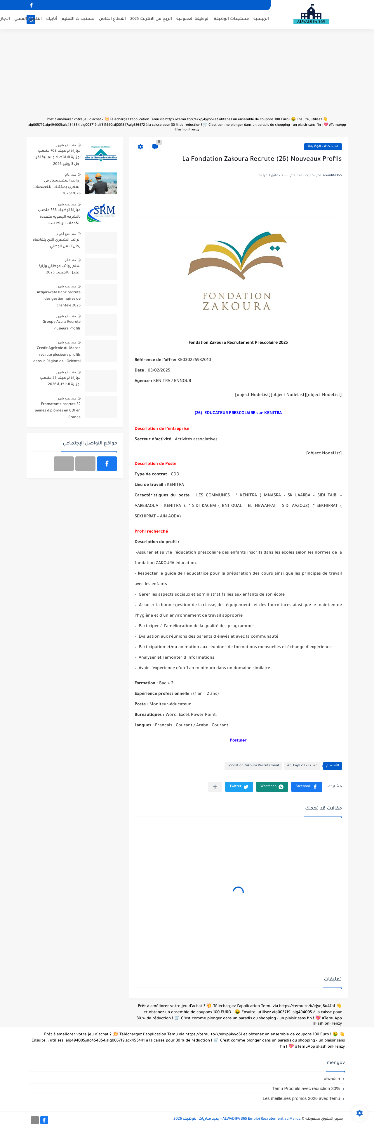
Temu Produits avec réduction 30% (306, 1088)
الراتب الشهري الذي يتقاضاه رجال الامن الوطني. (57, 243)
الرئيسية (261, 19)
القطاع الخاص (112, 19)
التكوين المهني (28, 19)
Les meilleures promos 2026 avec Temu (301, 1098)
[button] (306, 787)
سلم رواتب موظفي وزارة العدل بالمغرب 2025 (60, 269)
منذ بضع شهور (66, 145)
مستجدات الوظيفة (231, 19)
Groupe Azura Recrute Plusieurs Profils (62, 325)
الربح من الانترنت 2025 (151, 19)
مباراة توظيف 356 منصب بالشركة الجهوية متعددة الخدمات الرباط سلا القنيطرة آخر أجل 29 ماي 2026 (59, 217)
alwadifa (332, 1078)
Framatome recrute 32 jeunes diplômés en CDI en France (58, 411)
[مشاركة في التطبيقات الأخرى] (215, 787)
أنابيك (51, 19)
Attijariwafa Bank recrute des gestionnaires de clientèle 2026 (59, 299)
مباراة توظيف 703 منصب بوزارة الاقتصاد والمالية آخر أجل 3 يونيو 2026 (58, 157)
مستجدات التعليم (78, 19)
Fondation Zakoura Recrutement (253, 766)
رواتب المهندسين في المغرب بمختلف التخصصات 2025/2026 (57, 187)
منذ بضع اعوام (66, 234)
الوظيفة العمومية (193, 19)
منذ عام (70, 174)
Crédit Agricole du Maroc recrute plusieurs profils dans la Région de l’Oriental (57, 355)
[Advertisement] (187, 76)
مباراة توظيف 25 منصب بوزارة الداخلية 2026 (60, 381)
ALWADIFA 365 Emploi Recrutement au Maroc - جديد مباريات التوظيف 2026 (237, 1119)
